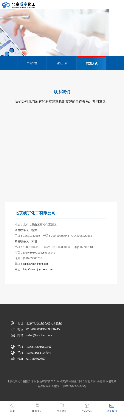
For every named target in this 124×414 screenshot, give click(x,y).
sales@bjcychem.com (35, 263)
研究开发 (62, 63)
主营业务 (32, 63)
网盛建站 (111, 381)
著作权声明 (44, 386)
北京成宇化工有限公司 (20, 381)
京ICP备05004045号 (74, 386)
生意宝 (101, 381)
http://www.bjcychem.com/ (38, 269)
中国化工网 (75, 381)
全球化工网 (89, 381)
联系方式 (91, 63)
